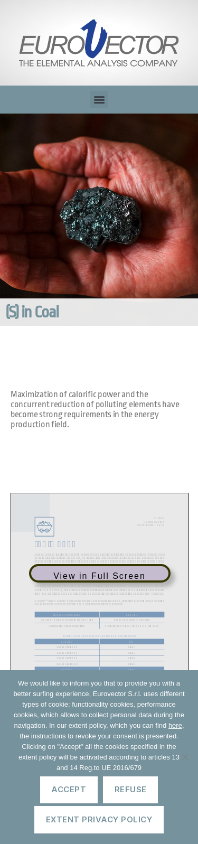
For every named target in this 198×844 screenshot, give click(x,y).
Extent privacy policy (99, 819)
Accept (68, 789)
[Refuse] (185, 757)
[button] (99, 99)
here (175, 725)
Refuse (131, 789)
